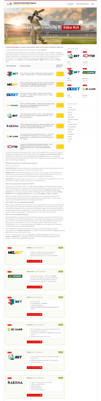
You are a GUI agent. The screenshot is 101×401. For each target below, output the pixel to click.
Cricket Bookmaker (12, 47)
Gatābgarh (71, 134)
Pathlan (70, 139)
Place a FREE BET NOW (34, 172)
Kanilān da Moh (72, 124)
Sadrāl (70, 132)
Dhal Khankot (72, 110)
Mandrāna (71, 117)
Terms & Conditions (90, 397)
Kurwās (70, 114)
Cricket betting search (82, 4)
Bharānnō (71, 129)
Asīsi (69, 122)
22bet (41, 60)
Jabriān (70, 112)
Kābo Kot (41, 159)
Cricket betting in (10, 368)
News (92, 4)
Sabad (70, 136)
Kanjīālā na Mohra (73, 119)
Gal (69, 141)
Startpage (70, 4)
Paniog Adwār (72, 127)
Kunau (70, 107)
